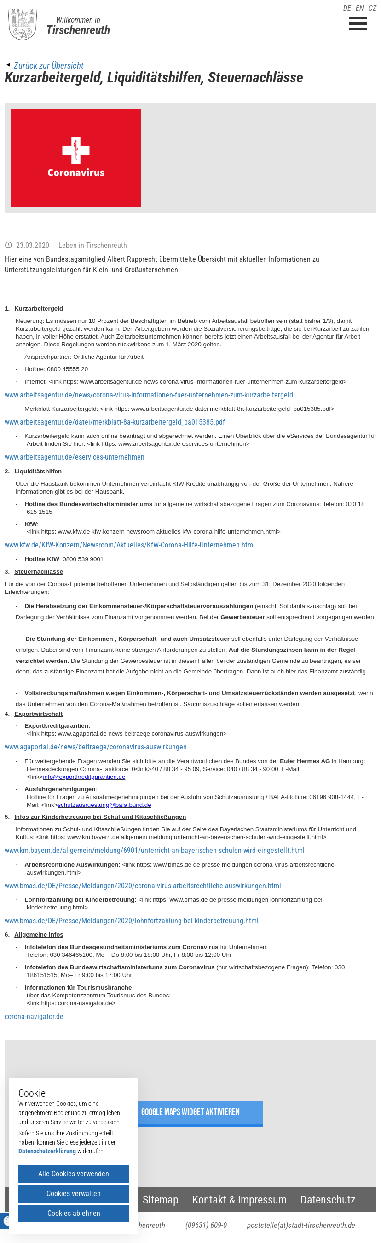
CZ (372, 8)
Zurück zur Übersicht (48, 65)
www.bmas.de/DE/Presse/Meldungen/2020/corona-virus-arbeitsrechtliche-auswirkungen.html (143, 885)
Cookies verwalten (73, 1193)
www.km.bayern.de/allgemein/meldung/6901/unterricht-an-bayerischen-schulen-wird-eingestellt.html (155, 850)
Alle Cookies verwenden (73, 1173)
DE (347, 8)
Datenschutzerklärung (47, 1151)
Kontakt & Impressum (239, 1199)
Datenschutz (328, 1199)
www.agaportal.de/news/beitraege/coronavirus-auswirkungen (96, 746)
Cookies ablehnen (73, 1213)
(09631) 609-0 (206, 1225)
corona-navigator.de (34, 1016)
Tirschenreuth (78, 30)
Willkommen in (78, 19)
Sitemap (161, 1199)
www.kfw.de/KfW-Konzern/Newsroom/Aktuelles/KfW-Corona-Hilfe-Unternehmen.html (130, 545)
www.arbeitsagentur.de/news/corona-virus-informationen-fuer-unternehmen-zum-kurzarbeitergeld (149, 395)
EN (360, 8)
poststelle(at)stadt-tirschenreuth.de (301, 1225)
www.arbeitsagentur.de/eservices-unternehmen (74, 457)
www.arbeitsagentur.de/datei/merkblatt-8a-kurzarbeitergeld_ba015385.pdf (115, 422)
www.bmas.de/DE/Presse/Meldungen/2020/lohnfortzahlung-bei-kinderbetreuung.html (132, 920)
